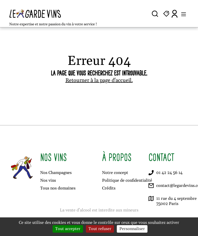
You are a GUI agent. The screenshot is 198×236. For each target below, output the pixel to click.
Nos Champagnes (56, 172)
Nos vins (48, 180)
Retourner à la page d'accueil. (99, 80)
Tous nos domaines (58, 188)
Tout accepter (67, 228)
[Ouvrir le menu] (183, 14)
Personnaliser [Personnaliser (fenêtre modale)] (132, 228)
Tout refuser (99, 228)
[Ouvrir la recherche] (155, 14)
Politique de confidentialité (127, 180)
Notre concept (115, 172)
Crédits (109, 188)
